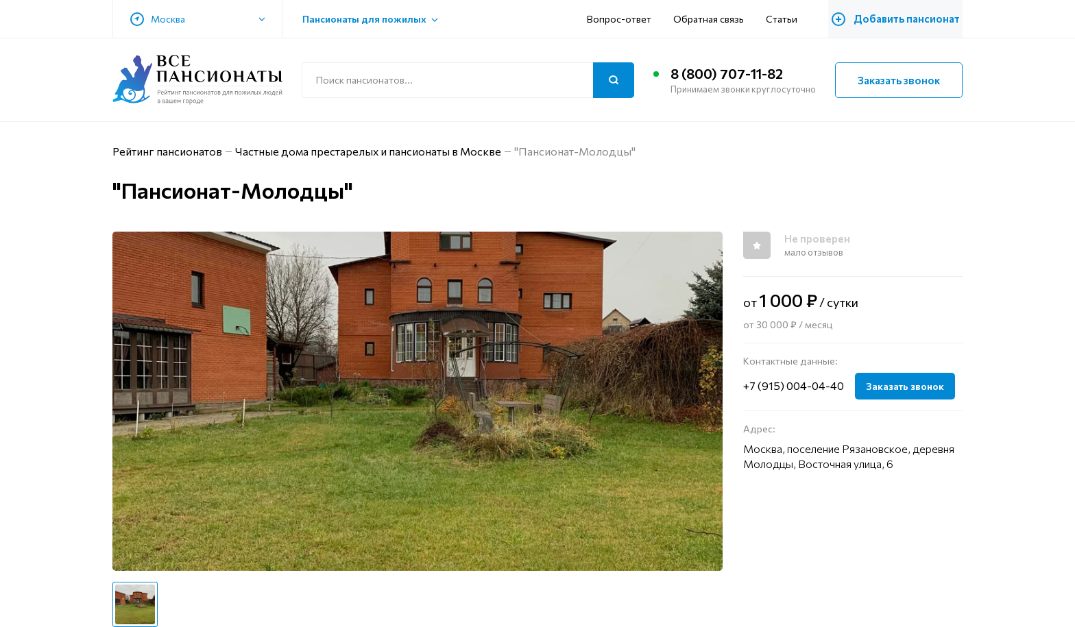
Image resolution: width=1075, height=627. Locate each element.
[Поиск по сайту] (468, 80)
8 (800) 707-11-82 (727, 74)
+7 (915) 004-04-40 (793, 385)
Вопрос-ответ (623, 19)
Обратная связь (712, 19)
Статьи (785, 19)
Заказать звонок (899, 80)
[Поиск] (613, 80)
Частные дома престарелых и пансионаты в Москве (368, 151)
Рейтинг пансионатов (167, 151)
